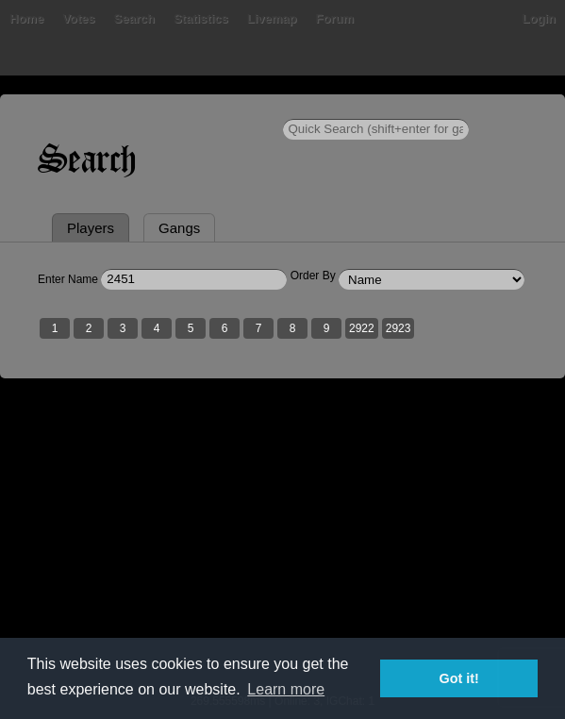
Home (26, 18)
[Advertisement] (282, 548)
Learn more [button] (285, 689)
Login (539, 18)
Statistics (201, 18)
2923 (398, 328)
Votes (78, 18)
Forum (335, 18)
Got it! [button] (459, 678)
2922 (361, 328)
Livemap (272, 18)
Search (134, 18)
